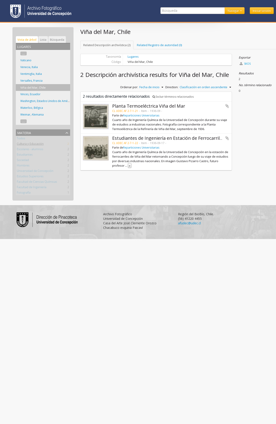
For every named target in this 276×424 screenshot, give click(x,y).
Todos (21, 139)
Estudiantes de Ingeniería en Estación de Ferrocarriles (168, 138)
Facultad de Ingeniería (31, 188)
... (23, 53)
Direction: (171, 87)
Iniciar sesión (262, 11)
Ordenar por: (129, 87)
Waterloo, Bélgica (31, 108)
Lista (43, 40)
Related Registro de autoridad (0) (159, 45)
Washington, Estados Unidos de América (46, 101)
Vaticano (25, 60)
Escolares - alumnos (30, 150)
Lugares (133, 56)
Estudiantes (25, 155)
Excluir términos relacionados (173, 97)
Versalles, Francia (31, 81)
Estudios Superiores (30, 177)
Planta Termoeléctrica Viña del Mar (148, 106)
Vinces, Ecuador (30, 94)
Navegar (234, 11)
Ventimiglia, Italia (31, 74)
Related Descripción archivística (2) (107, 45)
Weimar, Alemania (32, 114)
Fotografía (24, 193)
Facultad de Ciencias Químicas (37, 182)
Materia (24, 132)
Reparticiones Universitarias (141, 115)
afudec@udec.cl (189, 223)
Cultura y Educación (30, 144)
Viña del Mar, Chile (33, 87)
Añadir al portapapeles (227, 106)
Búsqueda (57, 40)
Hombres (23, 166)
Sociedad (23, 161)
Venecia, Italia (29, 67)
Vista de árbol (26, 40)
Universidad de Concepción (35, 172)
